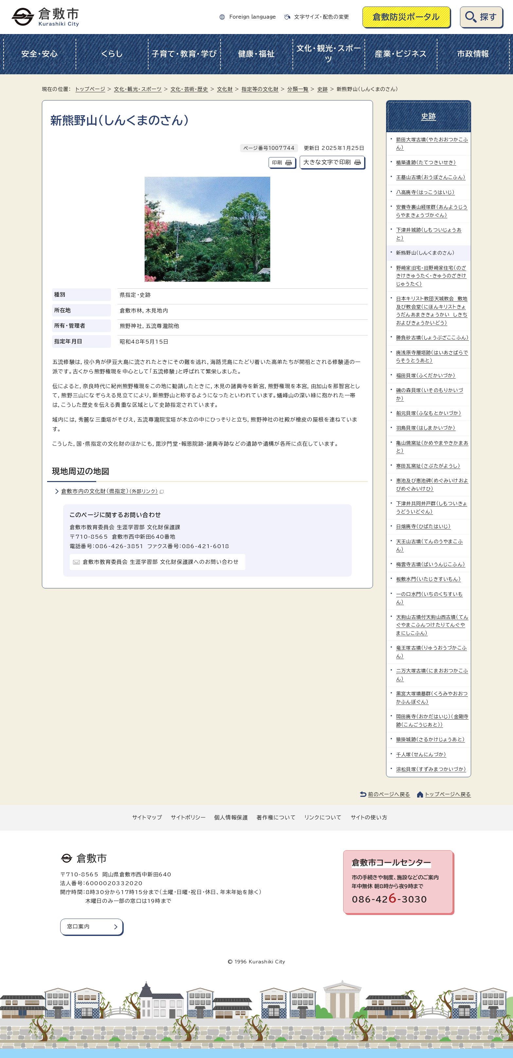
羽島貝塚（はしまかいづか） (426, 427)
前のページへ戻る (389, 794)
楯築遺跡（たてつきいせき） (426, 162)
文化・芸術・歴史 (189, 89)
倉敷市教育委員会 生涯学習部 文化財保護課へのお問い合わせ (161, 562)
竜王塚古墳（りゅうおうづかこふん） (431, 651)
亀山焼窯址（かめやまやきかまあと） (432, 446)
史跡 (322, 89)
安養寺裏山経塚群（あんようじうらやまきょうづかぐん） (432, 211)
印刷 (277, 162)
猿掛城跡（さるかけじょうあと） (430, 739)
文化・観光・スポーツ (329, 54)
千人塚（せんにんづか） (421, 754)
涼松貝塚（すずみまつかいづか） (431, 769)
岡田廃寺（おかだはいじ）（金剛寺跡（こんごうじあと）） (432, 720)
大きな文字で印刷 (327, 162)
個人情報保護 (231, 817)
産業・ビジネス (401, 54)
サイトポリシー (188, 817)
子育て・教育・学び (184, 54)
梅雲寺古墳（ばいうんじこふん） (430, 564)
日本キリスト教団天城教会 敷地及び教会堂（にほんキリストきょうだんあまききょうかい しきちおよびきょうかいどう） (432, 310)
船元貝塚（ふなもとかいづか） (428, 413)
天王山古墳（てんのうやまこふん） (429, 545)
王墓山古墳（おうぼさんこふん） (431, 177)
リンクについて (323, 817)
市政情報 (473, 54)
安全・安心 (39, 54)
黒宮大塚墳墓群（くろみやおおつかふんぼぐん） (432, 697)
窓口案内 (78, 926)
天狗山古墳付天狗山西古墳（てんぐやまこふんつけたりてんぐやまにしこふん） (432, 625)
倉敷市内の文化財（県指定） (112, 491)
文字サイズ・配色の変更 (321, 16)
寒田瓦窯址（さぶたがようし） (428, 465)
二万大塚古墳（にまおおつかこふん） (432, 674)
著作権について (276, 817)
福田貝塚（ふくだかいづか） (426, 375)
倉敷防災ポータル (406, 17)
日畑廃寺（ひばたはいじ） (423, 526)
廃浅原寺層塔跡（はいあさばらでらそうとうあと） (432, 356)
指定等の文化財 (259, 89)
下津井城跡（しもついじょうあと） (429, 233)
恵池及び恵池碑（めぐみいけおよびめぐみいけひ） (432, 484)
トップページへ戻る (448, 794)
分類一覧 (298, 89)
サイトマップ (147, 817)
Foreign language (252, 16)
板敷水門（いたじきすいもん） (428, 579)
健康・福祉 (256, 54)
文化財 (225, 89)
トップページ (90, 89)
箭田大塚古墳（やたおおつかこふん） (432, 143)
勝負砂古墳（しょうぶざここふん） (432, 337)
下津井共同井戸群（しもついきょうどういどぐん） (431, 507)
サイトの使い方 (369, 817)
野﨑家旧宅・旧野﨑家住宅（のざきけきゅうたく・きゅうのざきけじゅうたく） (431, 275)
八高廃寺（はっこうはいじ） (425, 192)
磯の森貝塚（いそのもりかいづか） (429, 394)
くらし (112, 54)
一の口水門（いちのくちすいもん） (429, 598)
